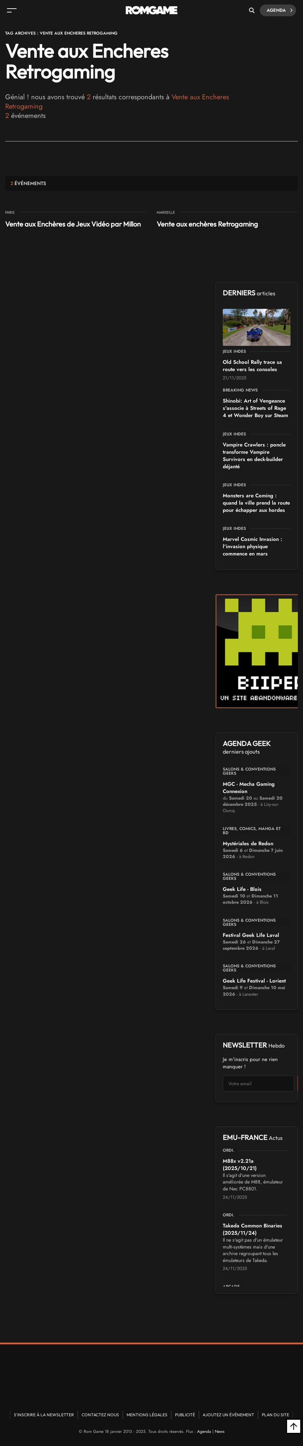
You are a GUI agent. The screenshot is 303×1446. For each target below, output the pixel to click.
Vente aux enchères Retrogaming (207, 224)
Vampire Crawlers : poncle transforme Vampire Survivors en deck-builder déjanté (254, 455)
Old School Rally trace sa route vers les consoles (252, 365)
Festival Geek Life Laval (251, 935)
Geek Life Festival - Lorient (254, 981)
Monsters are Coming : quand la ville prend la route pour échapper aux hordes (256, 503)
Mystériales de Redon (248, 843)
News (219, 1431)
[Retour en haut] (293, 1426)
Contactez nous (100, 1414)
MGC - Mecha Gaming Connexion (249, 787)
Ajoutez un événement (228, 1414)
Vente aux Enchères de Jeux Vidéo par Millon (73, 224)
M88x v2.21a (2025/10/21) (240, 1164)
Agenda (280, 10)
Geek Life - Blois (242, 889)
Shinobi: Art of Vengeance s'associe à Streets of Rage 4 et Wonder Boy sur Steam (255, 408)
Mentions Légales (147, 1414)
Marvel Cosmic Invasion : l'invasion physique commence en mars (252, 546)
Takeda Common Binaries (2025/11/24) (252, 1229)
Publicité (185, 1414)
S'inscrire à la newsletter (44, 1414)
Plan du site (275, 1414)
